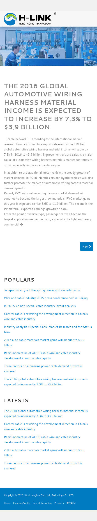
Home (7, 503)
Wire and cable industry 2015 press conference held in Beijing (46, 298)
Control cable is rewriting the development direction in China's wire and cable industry (46, 316)
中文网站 (71, 503)
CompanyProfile (21, 503)
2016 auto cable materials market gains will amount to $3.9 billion (44, 342)
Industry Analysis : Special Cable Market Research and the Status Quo (48, 329)
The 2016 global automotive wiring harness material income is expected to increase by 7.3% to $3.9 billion (46, 381)
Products (59, 503)
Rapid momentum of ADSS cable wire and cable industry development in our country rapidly (42, 355)
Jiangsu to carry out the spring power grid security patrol (42, 290)
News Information (42, 503)
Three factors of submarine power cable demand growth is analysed (43, 368)
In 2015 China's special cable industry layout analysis (40, 306)
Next (87, 246)
